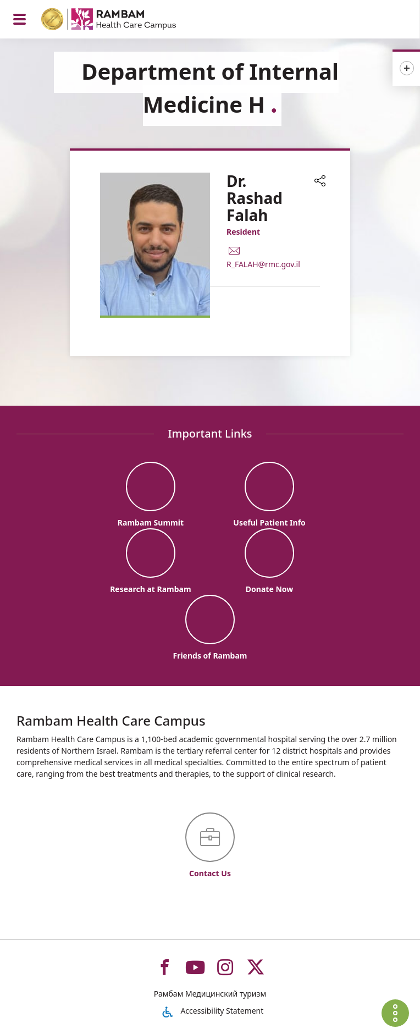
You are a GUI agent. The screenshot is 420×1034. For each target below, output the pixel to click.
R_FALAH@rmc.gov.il (263, 264)
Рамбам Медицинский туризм (210, 993)
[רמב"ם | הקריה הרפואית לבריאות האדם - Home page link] (122, 20)
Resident (243, 231)
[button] (320, 182)
